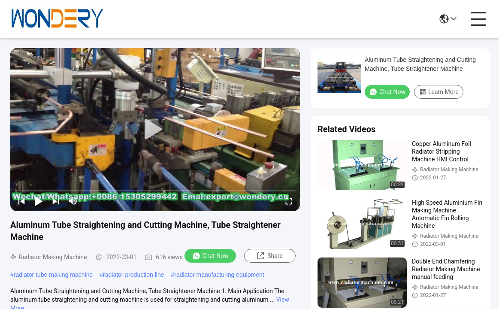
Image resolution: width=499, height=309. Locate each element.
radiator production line (133, 274)
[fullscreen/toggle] (288, 200)
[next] (55, 200)
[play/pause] (38, 200)
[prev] (21, 200)
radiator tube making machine (53, 274)
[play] (155, 129)
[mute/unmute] (73, 200)
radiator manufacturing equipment (219, 274)
